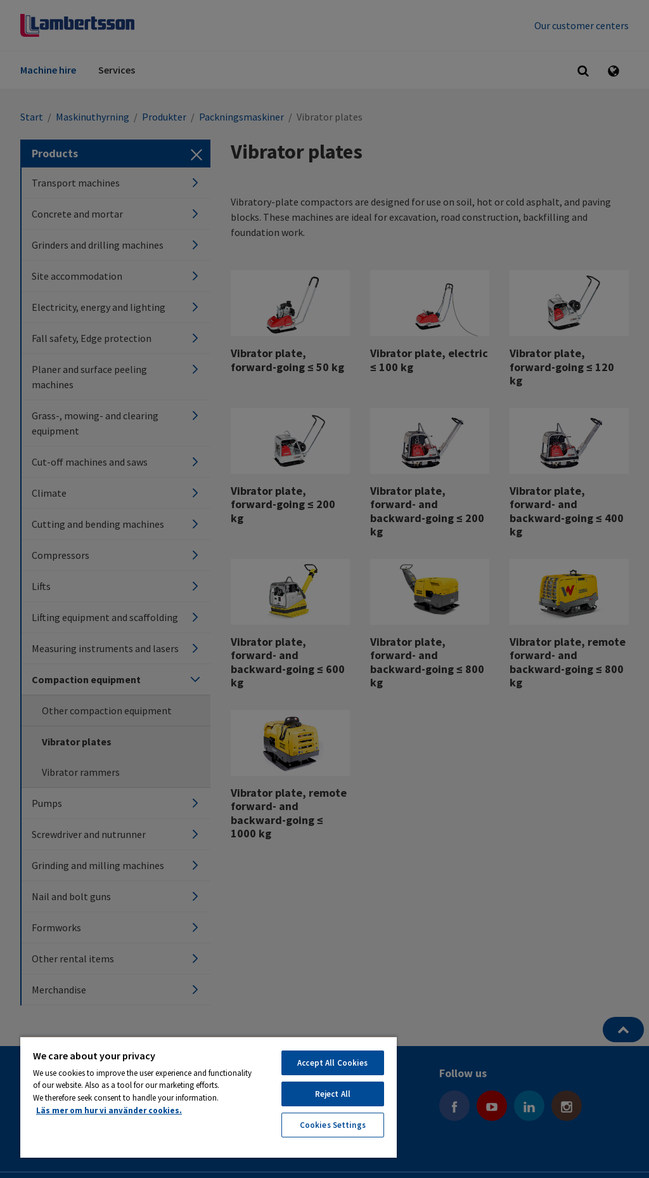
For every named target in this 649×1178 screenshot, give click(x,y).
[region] (208, 1097)
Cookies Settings (333, 1125)
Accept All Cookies (332, 1062)
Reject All (332, 1094)
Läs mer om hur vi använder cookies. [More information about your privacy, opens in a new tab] (109, 1110)
